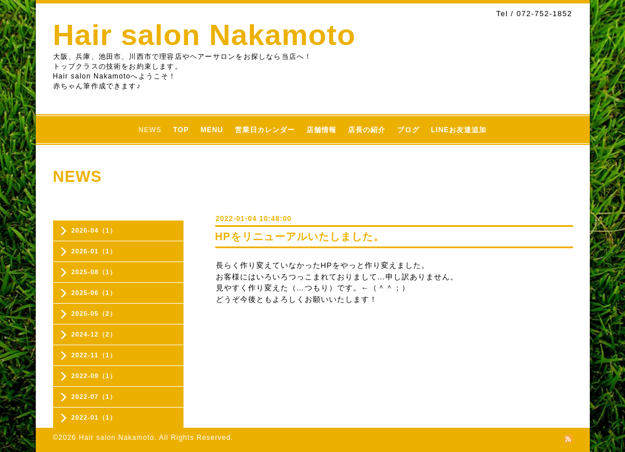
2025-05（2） (94, 313)
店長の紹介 (367, 130)
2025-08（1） (94, 271)
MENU (211, 130)
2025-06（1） (94, 292)
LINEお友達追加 (458, 130)
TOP (181, 130)
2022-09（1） (94, 375)
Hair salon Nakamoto (204, 34)
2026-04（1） (94, 230)
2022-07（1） (94, 396)
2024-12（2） (94, 334)
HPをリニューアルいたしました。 (299, 236)
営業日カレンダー (265, 130)
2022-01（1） (94, 417)
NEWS (150, 130)
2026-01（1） (94, 251)
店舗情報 (321, 130)
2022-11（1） (94, 355)
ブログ (408, 130)
